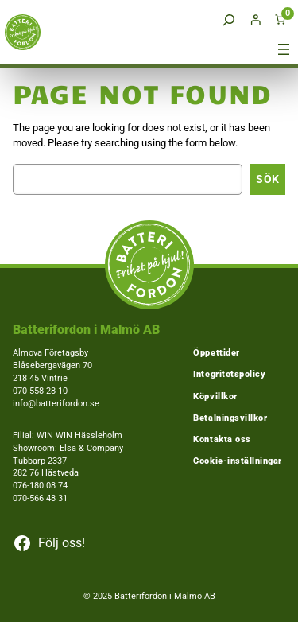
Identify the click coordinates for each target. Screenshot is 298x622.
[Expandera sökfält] (229, 19)
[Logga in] (256, 20)
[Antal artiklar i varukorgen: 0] (280, 20)
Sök (268, 179)
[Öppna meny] (283, 49)
